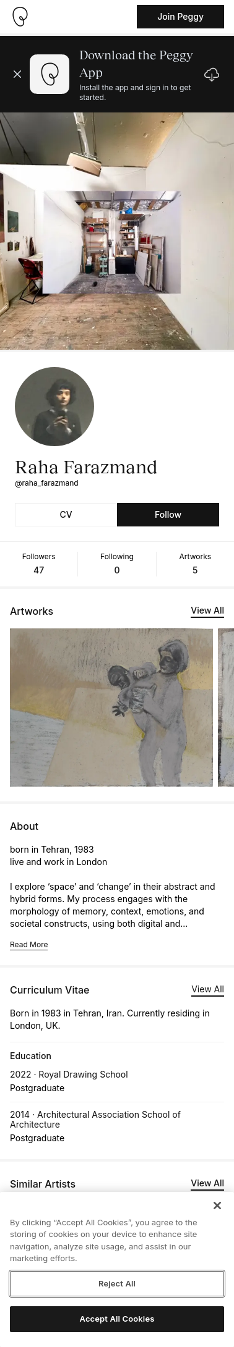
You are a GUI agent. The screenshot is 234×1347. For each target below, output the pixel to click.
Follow (168, 514)
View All (207, 610)
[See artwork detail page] (111, 707)
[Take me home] (20, 17)
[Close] (217, 1205)
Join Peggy (180, 16)
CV (65, 514)
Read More (29, 944)
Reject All (117, 1283)
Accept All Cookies (117, 1319)
